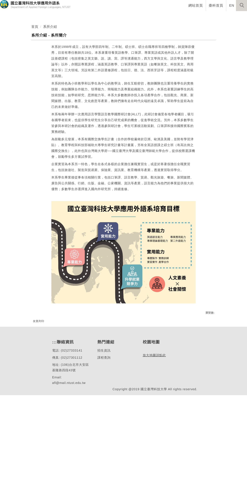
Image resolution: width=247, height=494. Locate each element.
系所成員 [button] (151, 15)
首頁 (34, 114)
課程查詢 (103, 456)
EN (231, 5)
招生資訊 (103, 449)
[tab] (124, 91)
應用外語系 (24, 82)
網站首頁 (196, 5)
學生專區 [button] (192, 15)
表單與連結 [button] (214, 15)
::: (115, 15)
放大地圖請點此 (153, 468)
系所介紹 (50, 114)
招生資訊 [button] (172, 15)
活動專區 (237, 15)
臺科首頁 (216, 5)
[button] (241, 5)
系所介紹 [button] (131, 15)
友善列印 (38, 409)
